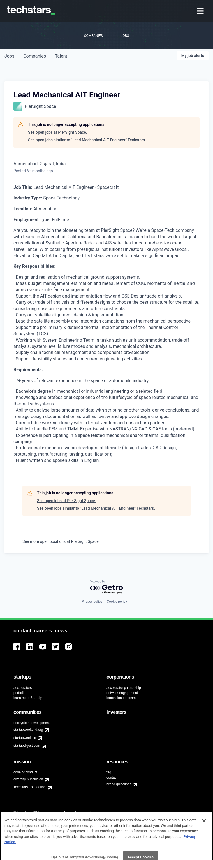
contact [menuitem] (111, 777)
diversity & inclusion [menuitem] (28, 779)
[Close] (204, 831)
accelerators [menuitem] (22, 688)
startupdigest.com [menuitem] (26, 746)
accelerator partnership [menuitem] (123, 688)
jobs (9, 56)
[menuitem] (201, 11)
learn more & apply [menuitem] (27, 698)
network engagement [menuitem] (122, 693)
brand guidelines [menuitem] (118, 784)
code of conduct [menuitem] (25, 772)
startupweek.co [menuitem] (24, 738)
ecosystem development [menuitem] (31, 723)
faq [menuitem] (108, 772)
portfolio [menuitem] (19, 693)
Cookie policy (117, 601)
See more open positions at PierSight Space (60, 541)
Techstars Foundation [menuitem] (29, 787)
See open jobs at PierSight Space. (57, 132)
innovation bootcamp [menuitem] (122, 698)
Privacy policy (92, 601)
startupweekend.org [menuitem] (28, 730)
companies (34, 56)
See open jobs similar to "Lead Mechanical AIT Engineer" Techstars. (87, 140)
